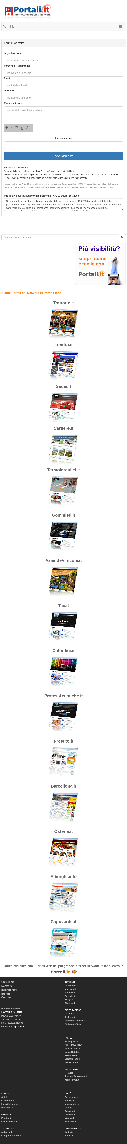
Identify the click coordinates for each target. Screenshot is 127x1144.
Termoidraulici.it (63, 470)
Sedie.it (63, 386)
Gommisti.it (63, 515)
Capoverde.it (63, 921)
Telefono (9, 90)
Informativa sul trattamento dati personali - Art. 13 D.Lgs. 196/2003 (41, 195)
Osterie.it (63, 831)
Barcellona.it (63, 786)
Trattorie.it (63, 303)
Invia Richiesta (63, 156)
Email (7, 78)
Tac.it (63, 605)
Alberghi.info (63, 876)
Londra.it (63, 344)
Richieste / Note (13, 103)
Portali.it (8, 26)
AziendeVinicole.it (63, 560)
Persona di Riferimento (17, 65)
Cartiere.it (63, 428)
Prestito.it (63, 741)
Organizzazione (13, 53)
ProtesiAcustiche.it (63, 695)
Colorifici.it (63, 650)
